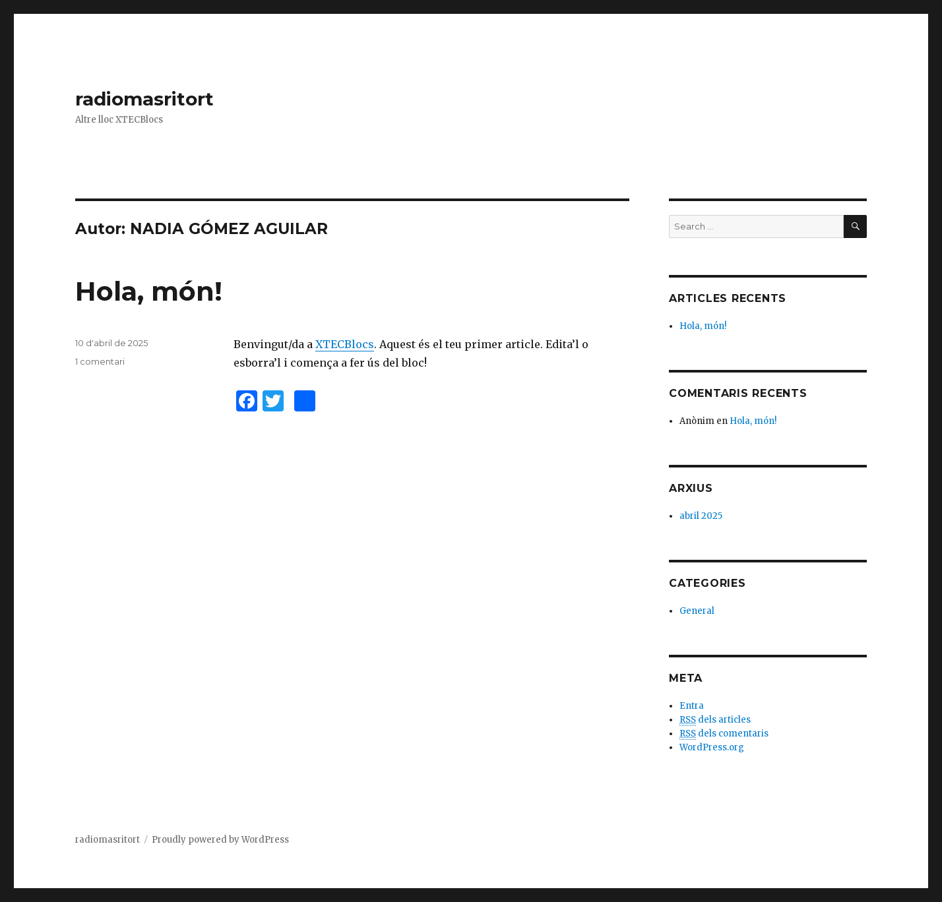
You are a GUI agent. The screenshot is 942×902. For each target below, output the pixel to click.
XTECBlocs (344, 344)
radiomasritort (144, 99)
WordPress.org (711, 747)
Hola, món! (148, 291)
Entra (691, 705)
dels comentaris (724, 734)
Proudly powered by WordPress (220, 839)
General (696, 610)
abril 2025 (700, 516)
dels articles (715, 720)
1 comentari (100, 361)
